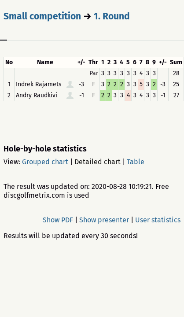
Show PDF (58, 220)
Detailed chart (97, 162)
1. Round (112, 16)
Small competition (42, 16)
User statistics (157, 220)
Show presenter (104, 220)
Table (135, 162)
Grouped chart (45, 162)
